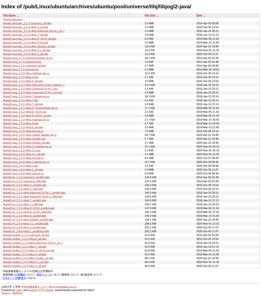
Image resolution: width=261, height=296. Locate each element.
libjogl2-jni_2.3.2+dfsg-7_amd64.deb (24, 200)
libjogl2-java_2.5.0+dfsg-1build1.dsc (24, 138)
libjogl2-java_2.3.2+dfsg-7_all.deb (23, 104)
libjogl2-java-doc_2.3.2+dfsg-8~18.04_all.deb (29, 38)
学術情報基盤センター (34, 286)
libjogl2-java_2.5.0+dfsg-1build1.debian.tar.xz (30, 135)
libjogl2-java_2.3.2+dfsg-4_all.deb (23, 81)
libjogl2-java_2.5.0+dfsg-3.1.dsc (22, 150)
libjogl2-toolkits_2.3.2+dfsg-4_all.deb (24, 239)
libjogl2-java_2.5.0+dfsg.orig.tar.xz (23, 158)
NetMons (17, 293)
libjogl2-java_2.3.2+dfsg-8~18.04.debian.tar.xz (30, 108)
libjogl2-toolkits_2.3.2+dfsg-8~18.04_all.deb (29, 250)
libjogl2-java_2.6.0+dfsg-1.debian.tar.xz (26, 162)
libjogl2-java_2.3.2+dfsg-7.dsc (20, 100)
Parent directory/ (13, 19)
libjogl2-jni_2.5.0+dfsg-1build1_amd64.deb (28, 219)
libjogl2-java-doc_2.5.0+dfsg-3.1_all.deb (26, 50)
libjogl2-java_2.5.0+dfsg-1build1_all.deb (26, 142)
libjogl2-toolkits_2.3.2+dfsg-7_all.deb (24, 246)
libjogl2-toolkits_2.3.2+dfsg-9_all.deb (24, 254)
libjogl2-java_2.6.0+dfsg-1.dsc (20, 165)
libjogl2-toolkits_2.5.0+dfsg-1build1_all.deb (28, 258)
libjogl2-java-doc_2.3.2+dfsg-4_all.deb (25, 27)
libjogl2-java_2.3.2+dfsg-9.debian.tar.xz (26, 119)
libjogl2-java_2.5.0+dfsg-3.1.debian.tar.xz (27, 146)
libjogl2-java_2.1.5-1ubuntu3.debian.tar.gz (28, 58)
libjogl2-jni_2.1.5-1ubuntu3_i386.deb (24, 181)
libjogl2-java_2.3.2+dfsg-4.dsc (20, 77)
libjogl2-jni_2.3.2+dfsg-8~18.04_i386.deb (27, 212)
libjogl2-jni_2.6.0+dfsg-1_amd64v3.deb (26, 231)
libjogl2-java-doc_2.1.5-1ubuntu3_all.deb (27, 23)
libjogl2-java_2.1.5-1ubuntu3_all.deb (24, 65)
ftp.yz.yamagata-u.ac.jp (62, 286)
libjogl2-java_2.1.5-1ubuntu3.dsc (22, 61)
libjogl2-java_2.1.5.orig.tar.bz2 (21, 69)
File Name (9, 15)
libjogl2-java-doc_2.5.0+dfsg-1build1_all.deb (29, 46)
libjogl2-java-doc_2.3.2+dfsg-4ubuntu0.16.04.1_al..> (34, 31)
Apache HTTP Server (40, 290)
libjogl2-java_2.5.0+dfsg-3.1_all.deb (24, 154)
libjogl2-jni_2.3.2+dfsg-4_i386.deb (23, 189)
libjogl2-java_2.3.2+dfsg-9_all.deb (23, 127)
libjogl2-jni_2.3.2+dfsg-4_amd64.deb (24, 185)
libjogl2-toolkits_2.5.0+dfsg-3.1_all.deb (26, 262)
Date (199, 15)
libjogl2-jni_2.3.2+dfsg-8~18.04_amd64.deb (28, 208)
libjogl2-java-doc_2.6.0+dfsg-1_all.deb (25, 54)
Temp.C (5, 293)
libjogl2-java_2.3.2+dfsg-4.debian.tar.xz (26, 73)
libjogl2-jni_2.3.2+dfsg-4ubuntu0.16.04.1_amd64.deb (34, 192)
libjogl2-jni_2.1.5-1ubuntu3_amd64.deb (26, 177)
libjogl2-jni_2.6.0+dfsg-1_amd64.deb (24, 227)
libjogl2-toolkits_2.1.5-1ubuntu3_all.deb (26, 235)
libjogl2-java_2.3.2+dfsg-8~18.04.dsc (25, 111)
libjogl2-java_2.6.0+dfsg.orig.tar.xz (23, 173)
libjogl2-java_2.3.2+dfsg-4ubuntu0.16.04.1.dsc (30, 88)
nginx (19, 290)
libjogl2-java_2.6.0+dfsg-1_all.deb (23, 169)
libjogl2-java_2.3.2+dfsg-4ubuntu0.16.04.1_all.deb (32, 92)
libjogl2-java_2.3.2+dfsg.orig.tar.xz (23, 131)
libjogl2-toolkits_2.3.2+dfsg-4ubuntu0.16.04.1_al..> (33, 243)
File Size (150, 15)
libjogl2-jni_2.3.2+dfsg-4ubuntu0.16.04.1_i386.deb (32, 196)
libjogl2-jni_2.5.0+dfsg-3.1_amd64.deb (25, 223)
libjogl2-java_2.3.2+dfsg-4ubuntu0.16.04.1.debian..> (34, 85)
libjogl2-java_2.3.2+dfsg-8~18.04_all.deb (27, 115)
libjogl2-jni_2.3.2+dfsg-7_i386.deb (23, 204)
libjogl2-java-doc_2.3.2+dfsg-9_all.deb (25, 42)
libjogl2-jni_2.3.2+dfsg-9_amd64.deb (24, 215)
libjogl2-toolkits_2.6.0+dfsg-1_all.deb (24, 266)
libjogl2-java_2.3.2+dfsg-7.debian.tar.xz (26, 96)
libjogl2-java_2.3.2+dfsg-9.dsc (20, 123)
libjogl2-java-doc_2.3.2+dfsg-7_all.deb (25, 34)
